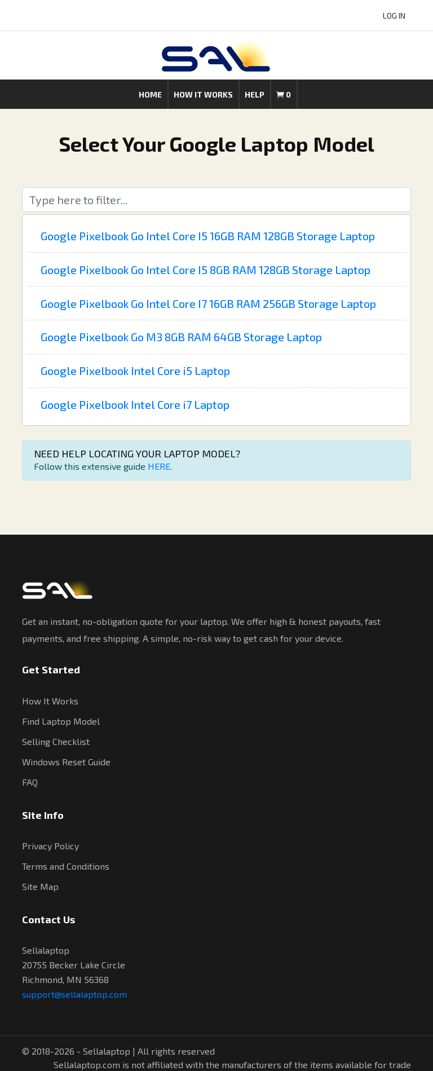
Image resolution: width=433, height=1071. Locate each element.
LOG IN (394, 15)
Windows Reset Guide (66, 761)
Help (254, 94)
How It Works (50, 700)
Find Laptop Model (61, 721)
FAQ (30, 782)
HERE (159, 466)
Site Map (40, 886)
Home (150, 94)
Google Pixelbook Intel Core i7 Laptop (135, 404)
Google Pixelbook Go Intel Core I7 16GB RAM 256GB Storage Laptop (208, 303)
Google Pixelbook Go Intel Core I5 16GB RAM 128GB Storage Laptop (208, 236)
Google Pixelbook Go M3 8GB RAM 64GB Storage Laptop (181, 336)
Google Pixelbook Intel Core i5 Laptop (135, 370)
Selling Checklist (56, 741)
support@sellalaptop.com (74, 994)
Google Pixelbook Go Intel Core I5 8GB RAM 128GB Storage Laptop (205, 269)
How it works (203, 94)
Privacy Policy (50, 845)
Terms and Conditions (65, 866)
